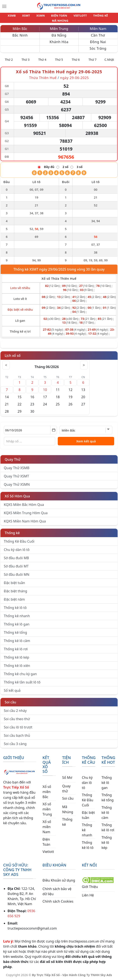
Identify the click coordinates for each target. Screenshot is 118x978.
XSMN (32, 16)
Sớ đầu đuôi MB (16, 555)
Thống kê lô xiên (17, 663)
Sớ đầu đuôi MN (16, 572)
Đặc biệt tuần (14, 580)
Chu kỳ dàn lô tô (17, 547)
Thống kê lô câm (17, 638)
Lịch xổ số (13, 353)
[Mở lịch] (53, 427)
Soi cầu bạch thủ (17, 733)
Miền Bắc (20, 26)
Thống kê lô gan (17, 621)
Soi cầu (10, 699)
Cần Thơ (98, 32)
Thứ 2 (9, 57)
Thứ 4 (42, 57)
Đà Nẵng (59, 32)
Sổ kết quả (12, 688)
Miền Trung (59, 26)
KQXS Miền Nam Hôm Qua (25, 518)
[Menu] (4, 6)
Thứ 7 (92, 57)
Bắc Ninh (20, 32)
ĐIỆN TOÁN (49, 16)
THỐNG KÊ (86, 16)
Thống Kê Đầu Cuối (19, 538)
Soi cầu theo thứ (17, 716)
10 (45, 387)
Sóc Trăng (98, 46)
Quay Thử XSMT (16, 473)
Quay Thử (13, 456)
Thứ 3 (26, 57)
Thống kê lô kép (16, 654)
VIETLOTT (68, 16)
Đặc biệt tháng (15, 588)
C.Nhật (109, 57)
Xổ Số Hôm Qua (17, 493)
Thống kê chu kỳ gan (20, 671)
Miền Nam (98, 26)
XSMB (7, 16)
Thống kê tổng (15, 630)
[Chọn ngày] (30, 427)
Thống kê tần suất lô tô (22, 679)
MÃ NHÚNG (106, 16)
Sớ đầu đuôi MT (16, 563)
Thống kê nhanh (17, 613)
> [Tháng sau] (83, 362)
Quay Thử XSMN (17, 482)
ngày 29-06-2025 (74, 75)
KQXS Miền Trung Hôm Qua (26, 510)
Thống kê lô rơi (16, 646)
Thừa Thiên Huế (43, 75)
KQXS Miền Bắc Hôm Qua (24, 502)
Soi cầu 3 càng (15, 741)
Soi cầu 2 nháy (15, 708)
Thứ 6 (76, 57)
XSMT (20, 16)
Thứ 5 (59, 57)
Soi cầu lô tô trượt (18, 724)
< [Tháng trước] (7, 362)
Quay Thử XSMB (16, 465)
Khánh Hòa (59, 39)
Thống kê (12, 530)
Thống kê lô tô (15, 605)
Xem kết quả (86, 438)
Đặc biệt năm (14, 596)
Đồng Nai (98, 39)
